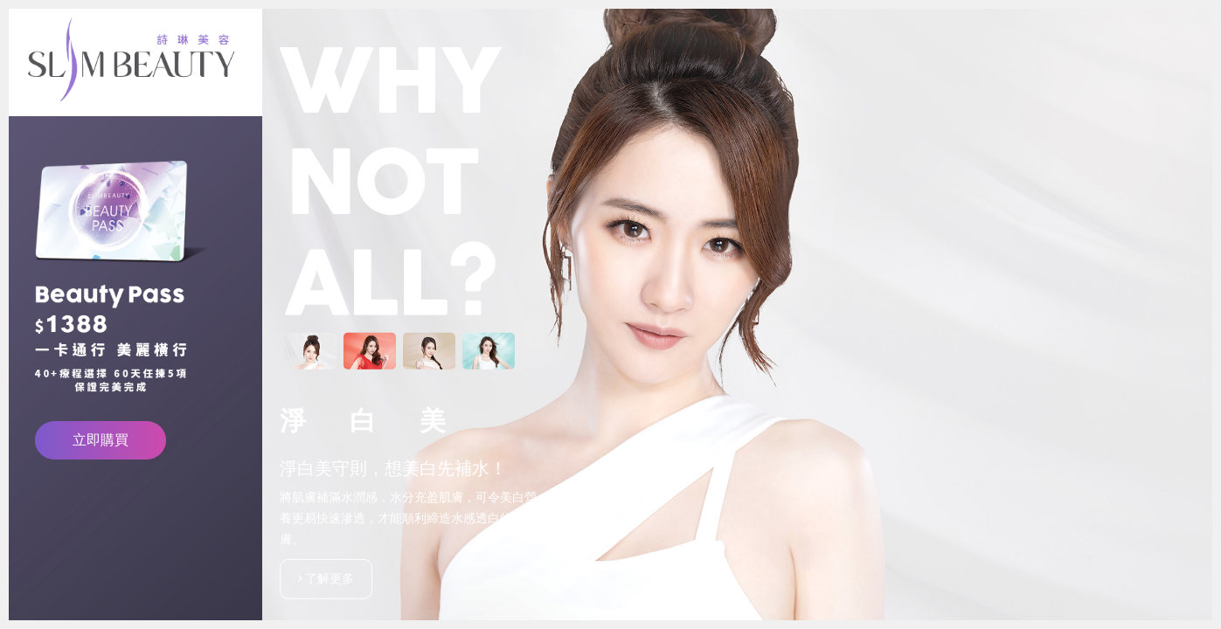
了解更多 (326, 578)
